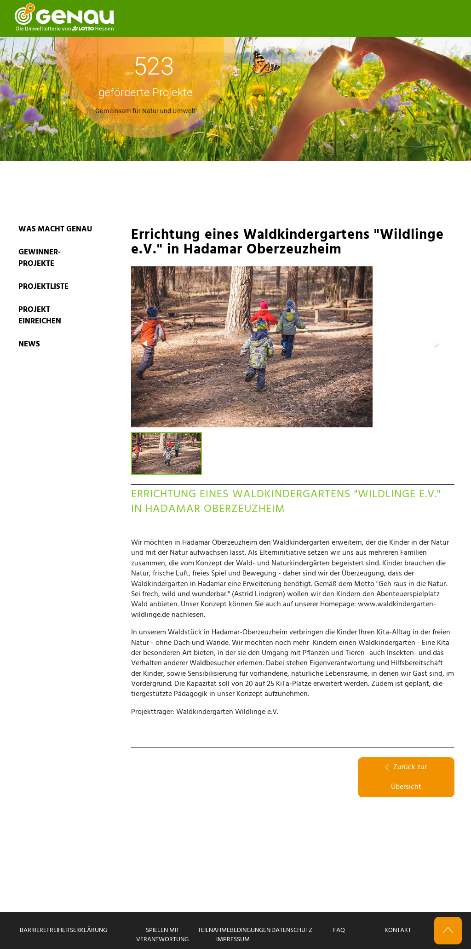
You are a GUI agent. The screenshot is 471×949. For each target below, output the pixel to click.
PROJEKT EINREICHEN (39, 316)
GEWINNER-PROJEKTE (39, 258)
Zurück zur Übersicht (406, 777)
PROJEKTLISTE (43, 287)
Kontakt (398, 930)
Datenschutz (291, 930)
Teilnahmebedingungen (234, 930)
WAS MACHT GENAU (55, 229)
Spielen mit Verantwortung (162, 935)
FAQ (339, 930)
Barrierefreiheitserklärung (63, 930)
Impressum (233, 939)
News (29, 344)
